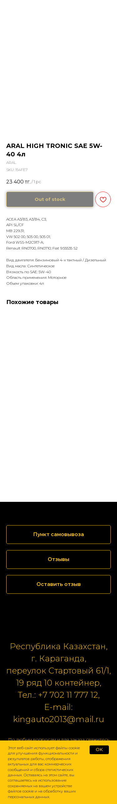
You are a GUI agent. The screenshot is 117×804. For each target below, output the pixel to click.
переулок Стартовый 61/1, (58, 671)
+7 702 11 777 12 (68, 695)
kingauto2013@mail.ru (58, 719)
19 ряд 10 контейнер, (58, 683)
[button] (58, 559)
